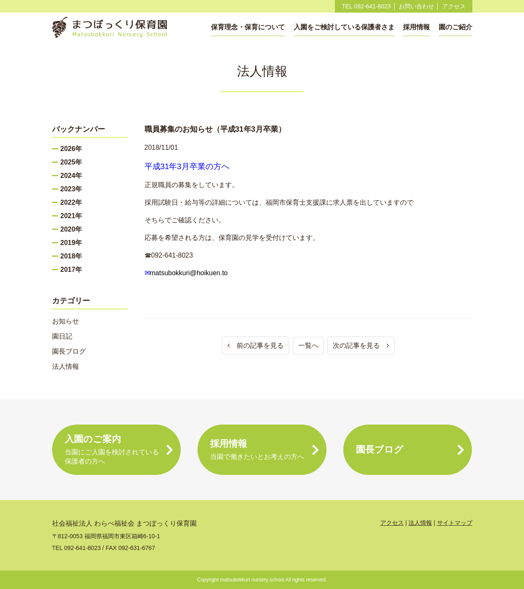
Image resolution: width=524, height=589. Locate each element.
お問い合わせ (416, 6)
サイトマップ (454, 522)
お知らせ (65, 321)
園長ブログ (69, 351)
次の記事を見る (361, 345)
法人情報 (65, 366)
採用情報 (416, 27)
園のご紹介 (455, 27)
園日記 (62, 336)
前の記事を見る (255, 345)
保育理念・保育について (248, 27)
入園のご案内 (117, 450)
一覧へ (308, 345)
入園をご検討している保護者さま (344, 27)
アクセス (454, 6)
